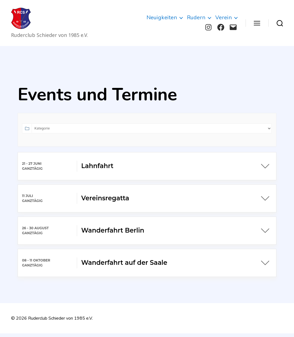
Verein (223, 19)
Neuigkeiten (161, 19)
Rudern (196, 19)
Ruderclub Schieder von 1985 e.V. (60, 322)
